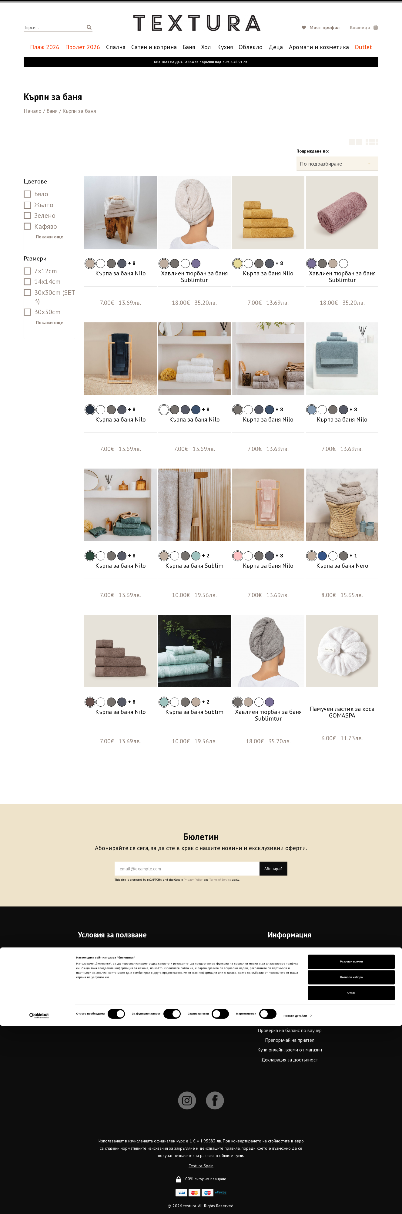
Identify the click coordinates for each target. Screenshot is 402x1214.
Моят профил (325, 27)
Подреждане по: (312, 151)
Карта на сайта (112, 991)
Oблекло (251, 47)
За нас (289, 952)
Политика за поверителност (112, 962)
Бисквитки (112, 981)
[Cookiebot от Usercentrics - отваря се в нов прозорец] (39, 1204)
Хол (206, 47)
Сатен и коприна (154, 47)
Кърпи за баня (79, 110)
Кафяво (40, 226)
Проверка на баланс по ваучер (290, 1030)
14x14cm (42, 281)
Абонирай (273, 868)
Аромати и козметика (319, 47)
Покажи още (49, 237)
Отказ (351, 1180)
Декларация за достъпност (289, 1060)
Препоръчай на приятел (289, 1040)
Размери (35, 258)
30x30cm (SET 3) (49, 296)
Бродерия (290, 1011)
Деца (276, 47)
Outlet (363, 47)
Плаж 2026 (44, 47)
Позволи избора (351, 1165)
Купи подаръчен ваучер (289, 1020)
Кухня (225, 47)
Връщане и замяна (290, 1001)
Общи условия (112, 952)
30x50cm (42, 312)
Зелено (39, 215)
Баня (189, 47)
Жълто (38, 204)
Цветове (35, 181)
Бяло (36, 194)
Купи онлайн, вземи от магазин (289, 1050)
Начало (33, 110)
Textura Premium (289, 972)
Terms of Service (220, 880)
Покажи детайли (295, 1204)
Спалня (115, 47)
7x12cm (40, 271)
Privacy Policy (193, 880)
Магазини (290, 981)
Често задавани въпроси (112, 972)
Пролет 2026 (82, 47)
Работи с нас (289, 991)
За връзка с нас (290, 962)
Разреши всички (351, 1149)
